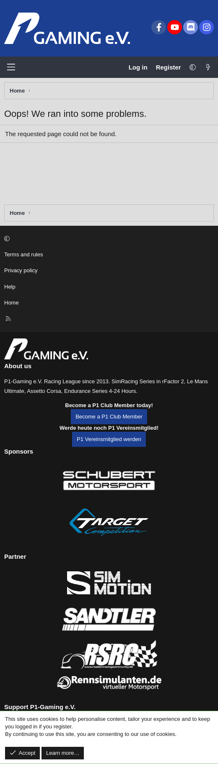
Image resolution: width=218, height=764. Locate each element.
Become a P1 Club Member (109, 416)
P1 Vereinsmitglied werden (109, 439)
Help (10, 287)
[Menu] (11, 67)
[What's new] (208, 67)
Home (11, 302)
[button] (192, 67)
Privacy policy (20, 270)
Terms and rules (23, 254)
